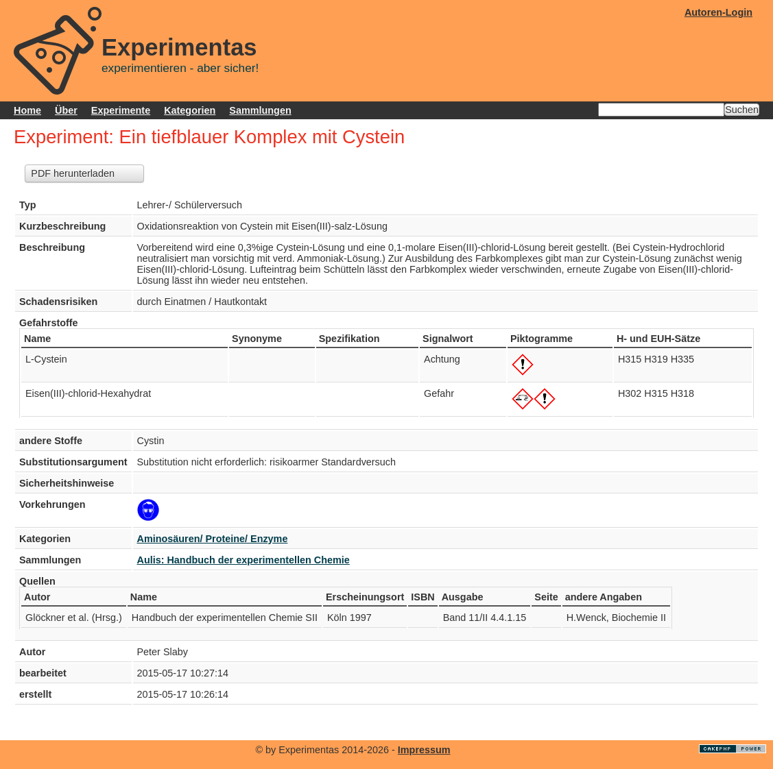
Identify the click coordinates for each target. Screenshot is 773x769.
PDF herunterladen (73, 173)
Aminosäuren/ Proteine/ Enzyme (212, 538)
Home (27, 110)
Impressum (424, 749)
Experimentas (179, 47)
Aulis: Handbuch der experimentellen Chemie (243, 559)
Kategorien (189, 110)
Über (66, 110)
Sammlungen (260, 110)
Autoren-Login (718, 12)
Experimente (120, 110)
